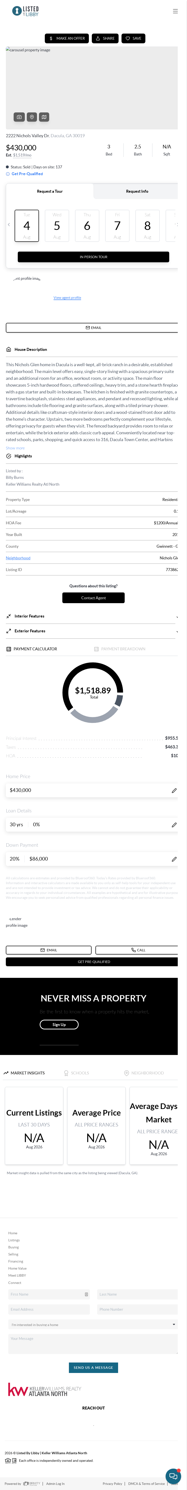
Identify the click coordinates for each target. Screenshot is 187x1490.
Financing (15, 1261)
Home (12, 1233)
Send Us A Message (93, 1368)
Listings (14, 1240)
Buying (13, 1247)
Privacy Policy (112, 1484)
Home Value (17, 1268)
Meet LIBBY (17, 1275)
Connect (14, 1283)
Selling (13, 1254)
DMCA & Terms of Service (146, 1484)
